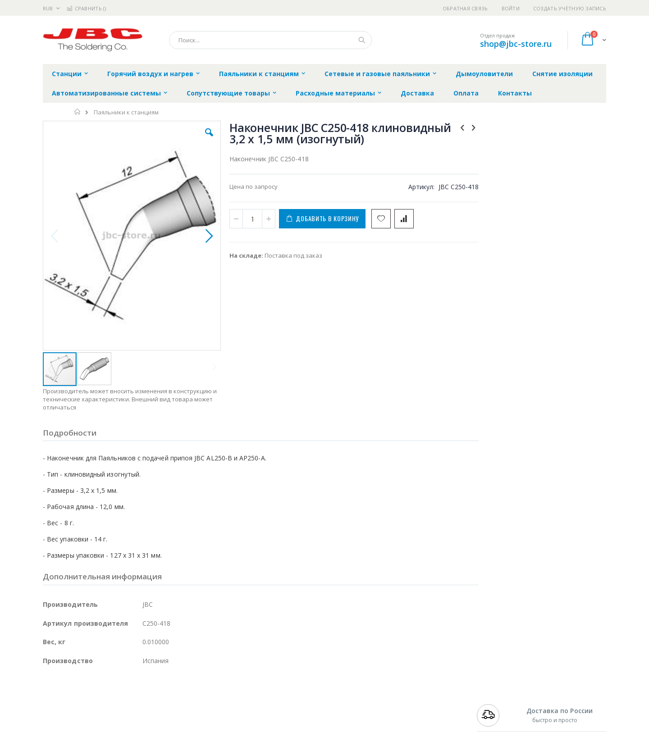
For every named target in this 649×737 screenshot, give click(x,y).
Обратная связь (465, 8)
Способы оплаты (403, 731)
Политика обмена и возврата (278, 714)
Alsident (166, 696)
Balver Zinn (58, 723)
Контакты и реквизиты (412, 696)
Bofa (49, 705)
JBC (94, 696)
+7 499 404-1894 (496, 696)
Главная (77, 111)
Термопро (143, 705)
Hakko (51, 696)
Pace (113, 696)
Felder (115, 723)
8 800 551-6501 (499, 723)
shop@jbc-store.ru (516, 43)
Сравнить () (86, 8)
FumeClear (79, 705)
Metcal (111, 705)
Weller (137, 696)
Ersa (75, 696)
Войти (511, 8)
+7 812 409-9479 (496, 705)
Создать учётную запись (569, 8)
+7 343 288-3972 (496, 714)
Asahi (140, 723)
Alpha (90, 723)
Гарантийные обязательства (277, 696)
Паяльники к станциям (126, 112)
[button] (203, 139)
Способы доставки (406, 714)
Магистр (178, 705)
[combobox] (270, 40)
